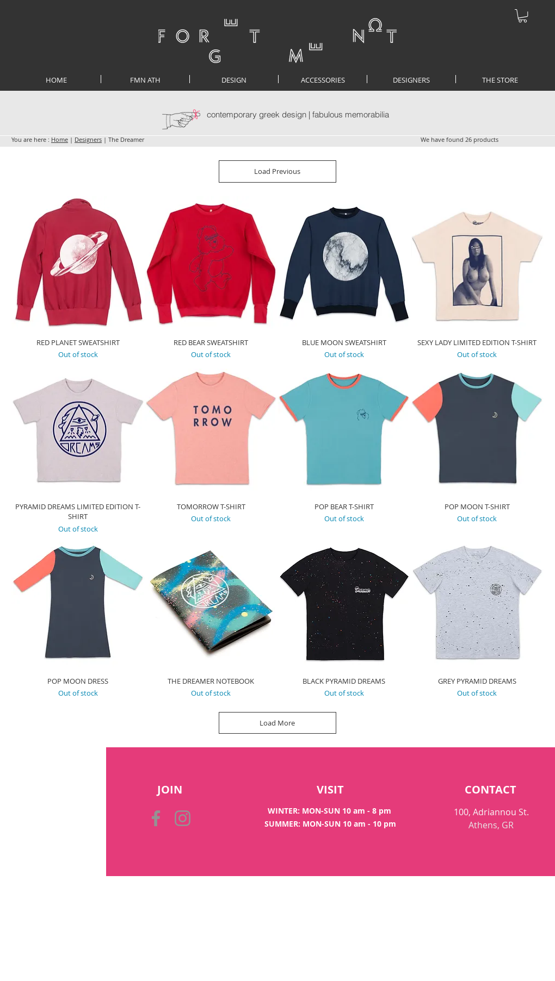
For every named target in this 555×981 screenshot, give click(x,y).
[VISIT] (330, 790)
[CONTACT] (490, 790)
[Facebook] (155, 818)
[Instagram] (182, 818)
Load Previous (278, 171)
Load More (277, 723)
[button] (523, 15)
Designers (88, 139)
